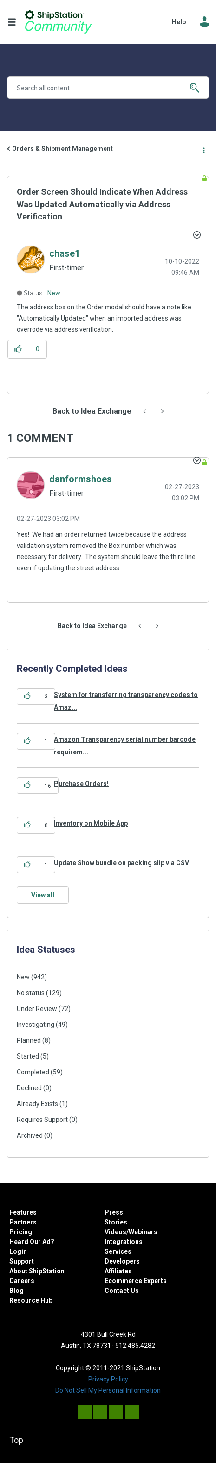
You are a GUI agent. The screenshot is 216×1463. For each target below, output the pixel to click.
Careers (21, 1281)
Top (16, 1440)
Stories (116, 1222)
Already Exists (37, 1104)
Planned (29, 1040)
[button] (18, 349)
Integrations (124, 1241)
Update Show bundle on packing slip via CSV (121, 863)
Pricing (20, 1232)
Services (118, 1251)
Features (23, 1212)
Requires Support (42, 1119)
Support (21, 1261)
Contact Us (122, 1290)
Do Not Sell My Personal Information (108, 1390)
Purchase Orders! (81, 783)
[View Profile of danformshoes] (80, 479)
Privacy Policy (108, 1379)
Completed (33, 1072)
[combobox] (108, 87)
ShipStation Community (58, 22)
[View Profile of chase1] (64, 253)
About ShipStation (37, 1271)
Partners (23, 1222)
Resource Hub (30, 1300)
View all (42, 895)
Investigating (35, 1024)
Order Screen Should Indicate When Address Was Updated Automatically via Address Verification (102, 204)
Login (18, 1251)
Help (179, 22)
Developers (122, 1261)
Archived (30, 1135)
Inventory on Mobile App (91, 823)
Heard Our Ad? (31, 1241)
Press (114, 1212)
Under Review (37, 1008)
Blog (16, 1290)
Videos (115, 1232)
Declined (29, 1088)
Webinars (143, 1232)
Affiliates (118, 1271)
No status (31, 993)
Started (28, 1056)
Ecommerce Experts (136, 1281)
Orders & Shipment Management (62, 148)
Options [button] (203, 149)
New (53, 293)
